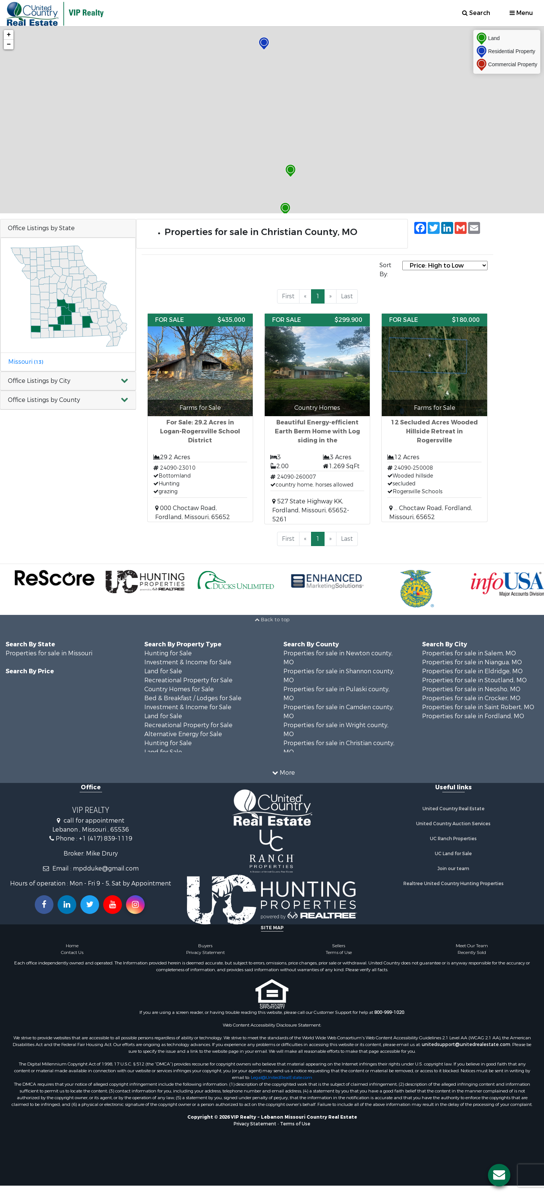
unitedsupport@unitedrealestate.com (466, 1045)
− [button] (9, 44)
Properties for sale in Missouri (49, 653)
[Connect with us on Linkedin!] (67, 904)
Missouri (25, 362)
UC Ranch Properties (453, 839)
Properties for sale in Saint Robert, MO (478, 707)
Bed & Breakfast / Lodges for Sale (193, 698)
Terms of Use (339, 952)
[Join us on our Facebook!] (44, 904)
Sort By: (385, 269)
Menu (521, 13)
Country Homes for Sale (179, 689)
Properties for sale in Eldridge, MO (472, 671)
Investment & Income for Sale (187, 662)
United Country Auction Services (453, 824)
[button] (68, 381)
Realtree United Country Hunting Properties (453, 884)
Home (72, 946)
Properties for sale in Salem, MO (469, 653)
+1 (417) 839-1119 (105, 838)
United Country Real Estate (453, 809)
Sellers (338, 946)
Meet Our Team (472, 946)
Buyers (205, 946)
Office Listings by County (44, 400)
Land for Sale (163, 671)
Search (476, 13)
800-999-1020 (389, 1012)
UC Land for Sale (453, 854)
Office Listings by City (39, 381)
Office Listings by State (41, 228)
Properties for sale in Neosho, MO (471, 689)
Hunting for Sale (168, 653)
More (283, 773)
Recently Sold (472, 952)
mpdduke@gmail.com (106, 868)
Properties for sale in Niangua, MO (472, 662)
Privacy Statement (205, 952)
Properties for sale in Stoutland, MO (474, 680)
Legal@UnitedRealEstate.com (281, 1077)
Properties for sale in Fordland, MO (473, 716)
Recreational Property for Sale (188, 680)
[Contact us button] (499, 1175)
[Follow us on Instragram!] (135, 904)
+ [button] (9, 34)
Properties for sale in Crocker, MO (471, 698)
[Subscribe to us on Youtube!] (112, 904)
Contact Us (72, 952)
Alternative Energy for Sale (183, 734)
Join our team (453, 869)
